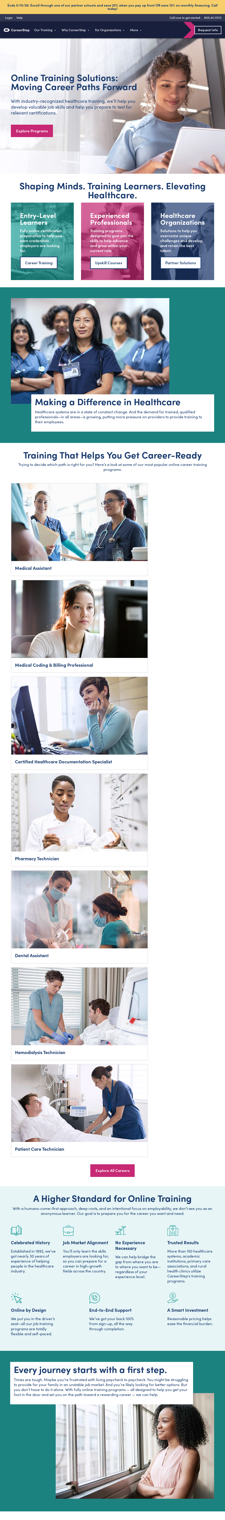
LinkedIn (50, 1494)
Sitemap (139, 1468)
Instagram (37, 1494)
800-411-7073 (152, 1371)
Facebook (10, 1494)
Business (58, 1468)
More (134, 30)
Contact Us (101, 1468)
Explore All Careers (113, 667)
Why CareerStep (74, 30)
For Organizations (108, 30)
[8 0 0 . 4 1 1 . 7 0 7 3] (212, 17)
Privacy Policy (154, 1351)
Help (136, 1459)
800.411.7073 (17, 1450)
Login (12, 1459)
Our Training (43, 30)
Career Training (39, 264)
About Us (100, 1459)
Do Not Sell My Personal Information (196, 1497)
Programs (59, 1450)
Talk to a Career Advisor (112, 1156)
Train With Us (62, 1459)
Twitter (24, 1494)
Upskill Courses (108, 264)
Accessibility (141, 1497)
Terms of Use (121, 1497)
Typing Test (141, 1450)
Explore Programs (32, 131)
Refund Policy (160, 1497)
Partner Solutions (180, 264)
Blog (96, 1450)
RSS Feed (64, 1495)
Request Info (208, 30)
